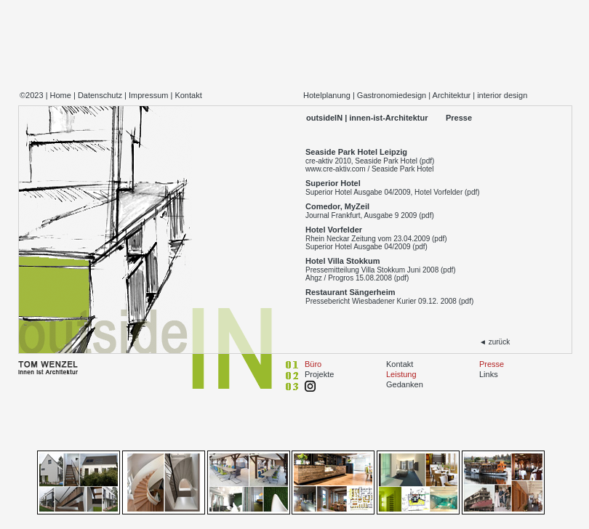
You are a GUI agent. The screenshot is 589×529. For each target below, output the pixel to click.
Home (60, 95)
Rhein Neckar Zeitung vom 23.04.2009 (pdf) (376, 239)
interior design (502, 95)
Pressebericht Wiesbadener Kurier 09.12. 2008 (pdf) (389, 301)
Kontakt (188, 95)
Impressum (148, 95)
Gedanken (404, 384)
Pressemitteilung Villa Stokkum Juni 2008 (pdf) (380, 270)
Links (488, 374)
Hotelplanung (326, 95)
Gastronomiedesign (391, 95)
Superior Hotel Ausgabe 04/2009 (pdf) (366, 247)
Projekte (319, 374)
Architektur (452, 95)
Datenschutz (100, 95)
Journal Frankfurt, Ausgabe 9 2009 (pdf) (369, 215)
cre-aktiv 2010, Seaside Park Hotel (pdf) (369, 161)
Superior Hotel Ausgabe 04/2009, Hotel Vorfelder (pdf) (392, 192)
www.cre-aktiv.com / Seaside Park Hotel (369, 169)
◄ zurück (494, 342)
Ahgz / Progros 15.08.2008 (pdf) (357, 278)
